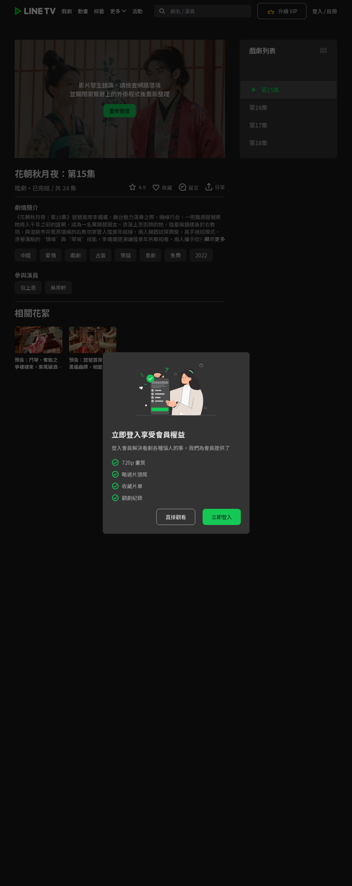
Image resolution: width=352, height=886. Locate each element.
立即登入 (221, 517)
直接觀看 (176, 517)
